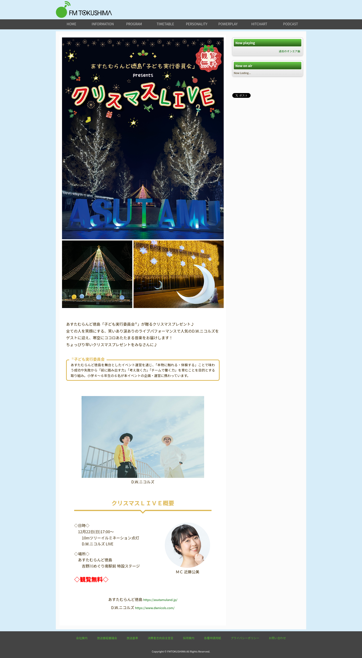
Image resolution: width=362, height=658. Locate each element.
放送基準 (132, 638)
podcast (290, 23)
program (134, 23)
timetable (165, 23)
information (103, 23)
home (71, 23)
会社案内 (82, 638)
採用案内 (188, 638)
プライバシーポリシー (245, 638)
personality (196, 23)
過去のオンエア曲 (289, 51)
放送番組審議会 (107, 638)
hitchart (259, 23)
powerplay (228, 23)
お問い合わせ (277, 638)
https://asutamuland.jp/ (160, 599)
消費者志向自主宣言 (160, 638)
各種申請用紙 (212, 638)
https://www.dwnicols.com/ (154, 608)
